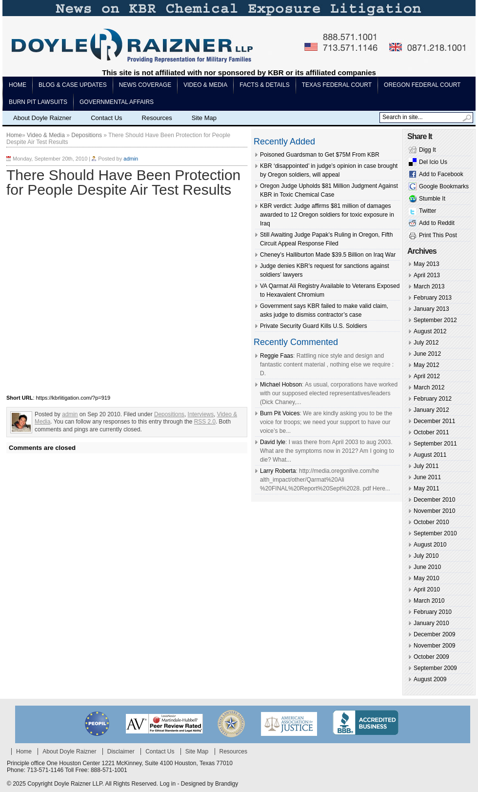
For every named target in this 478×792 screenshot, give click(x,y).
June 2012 (427, 353)
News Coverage (145, 84)
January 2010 (431, 623)
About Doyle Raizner (42, 118)
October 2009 (431, 656)
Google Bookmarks (444, 186)
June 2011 (427, 477)
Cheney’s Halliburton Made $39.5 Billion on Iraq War (328, 254)
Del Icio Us (433, 162)
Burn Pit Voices (279, 413)
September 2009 (435, 668)
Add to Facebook (441, 174)
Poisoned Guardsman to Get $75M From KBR (319, 154)
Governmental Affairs (117, 102)
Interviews (201, 414)
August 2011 (430, 454)
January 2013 (431, 308)
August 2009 (430, 679)
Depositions (86, 135)
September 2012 (435, 320)
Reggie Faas (276, 355)
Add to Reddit (437, 223)
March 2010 (429, 600)
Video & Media (205, 84)
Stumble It (432, 198)
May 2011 (426, 488)
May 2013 (426, 264)
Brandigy (226, 783)
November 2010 (434, 511)
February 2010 (433, 612)
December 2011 (434, 421)
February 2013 (433, 297)
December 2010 (434, 499)
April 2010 (427, 589)
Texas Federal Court (337, 84)
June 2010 (427, 567)
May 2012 (426, 365)
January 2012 (431, 409)
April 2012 (427, 376)
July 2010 (426, 555)
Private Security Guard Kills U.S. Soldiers (313, 326)
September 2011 (435, 443)
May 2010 (426, 578)
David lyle (272, 442)
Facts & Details (264, 84)
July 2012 (426, 342)
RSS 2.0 (205, 421)
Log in (167, 783)
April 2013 (427, 275)
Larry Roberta (278, 470)
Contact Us (106, 118)
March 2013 (429, 286)
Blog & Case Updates (73, 84)
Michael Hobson (281, 384)
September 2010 (435, 533)
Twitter (427, 210)
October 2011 (431, 432)
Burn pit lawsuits (38, 102)
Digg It (427, 149)
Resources (157, 118)
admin (130, 159)
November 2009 (434, 645)
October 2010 (431, 522)
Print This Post (438, 235)
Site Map (204, 118)
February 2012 (433, 398)
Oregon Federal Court (422, 84)
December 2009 (434, 634)
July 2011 (426, 466)
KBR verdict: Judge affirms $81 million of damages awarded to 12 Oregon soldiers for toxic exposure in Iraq (327, 215)
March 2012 (429, 387)
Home (17, 84)
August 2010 (430, 544)
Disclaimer (121, 751)
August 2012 (430, 331)
